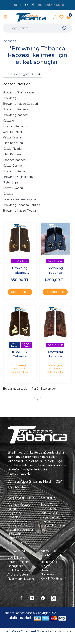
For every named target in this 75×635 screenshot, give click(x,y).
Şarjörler (13, 509)
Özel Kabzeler (12, 132)
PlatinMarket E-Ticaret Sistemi (25, 631)
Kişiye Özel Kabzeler (15, 515)
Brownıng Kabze (14, 171)
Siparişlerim (15, 566)
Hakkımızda (49, 562)
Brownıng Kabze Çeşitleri (20, 103)
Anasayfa (10, 41)
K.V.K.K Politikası (52, 578)
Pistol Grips (10, 182)
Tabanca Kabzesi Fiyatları (20, 199)
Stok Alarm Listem (20, 570)
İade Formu (49, 513)
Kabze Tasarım (13, 137)
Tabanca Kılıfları (18, 525)
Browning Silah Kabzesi (19, 92)
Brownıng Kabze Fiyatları (20, 210)
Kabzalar (9, 194)
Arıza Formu (49, 509)
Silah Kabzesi (12, 154)
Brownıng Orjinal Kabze (19, 177)
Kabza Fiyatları (13, 188)
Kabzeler (9, 120)
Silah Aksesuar (17, 521)
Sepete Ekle (19, 292)
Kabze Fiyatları (13, 149)
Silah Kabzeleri (13, 143)
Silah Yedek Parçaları (15, 536)
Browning (9, 98)
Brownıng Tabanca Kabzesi (21, 205)
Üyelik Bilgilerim (18, 557)
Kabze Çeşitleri (13, 165)
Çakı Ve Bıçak (16, 542)
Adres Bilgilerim (18, 562)
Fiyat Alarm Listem (20, 579)
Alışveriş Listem (18, 574)
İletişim (46, 530)
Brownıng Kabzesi (15, 115)
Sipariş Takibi (49, 504)
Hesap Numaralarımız (51, 572)
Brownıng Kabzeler (16, 109)
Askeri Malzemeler (20, 530)
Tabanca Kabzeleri (15, 126)
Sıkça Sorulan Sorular (50, 519)
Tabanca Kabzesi (14, 160)
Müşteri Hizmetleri (54, 525)
